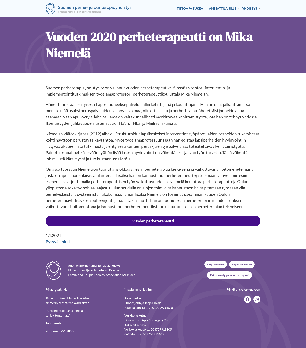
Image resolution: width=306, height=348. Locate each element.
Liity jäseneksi (215, 264)
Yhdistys (249, 8)
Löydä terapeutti (242, 264)
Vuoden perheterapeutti (153, 221)
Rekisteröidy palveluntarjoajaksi (229, 275)
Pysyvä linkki (58, 241)
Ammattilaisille (222, 8)
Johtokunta (53, 323)
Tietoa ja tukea (190, 8)
